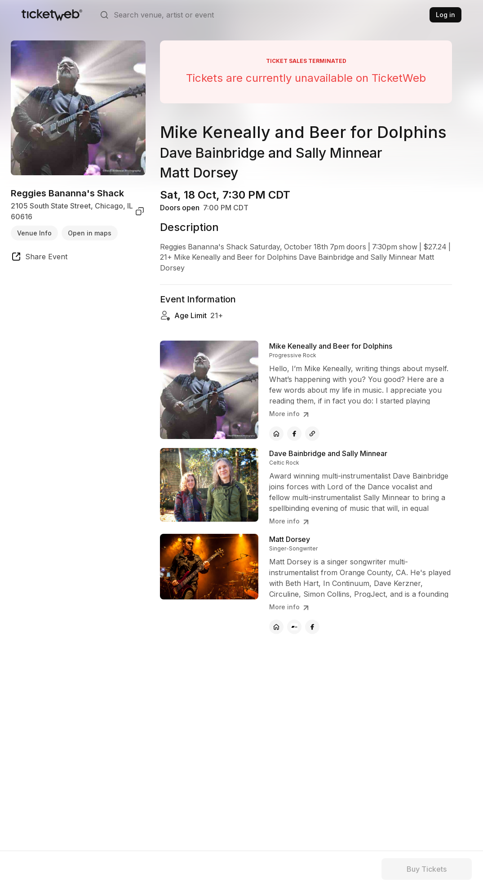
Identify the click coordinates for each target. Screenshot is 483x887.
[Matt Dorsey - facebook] (312, 627)
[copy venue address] (140, 211)
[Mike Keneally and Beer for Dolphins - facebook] (294, 434)
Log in (445, 14)
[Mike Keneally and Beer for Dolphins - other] (312, 434)
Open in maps (89, 233)
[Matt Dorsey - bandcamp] (294, 627)
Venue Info (34, 233)
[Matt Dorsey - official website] (276, 627)
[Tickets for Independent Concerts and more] (52, 15)
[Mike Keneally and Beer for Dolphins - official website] (276, 434)
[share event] (39, 258)
